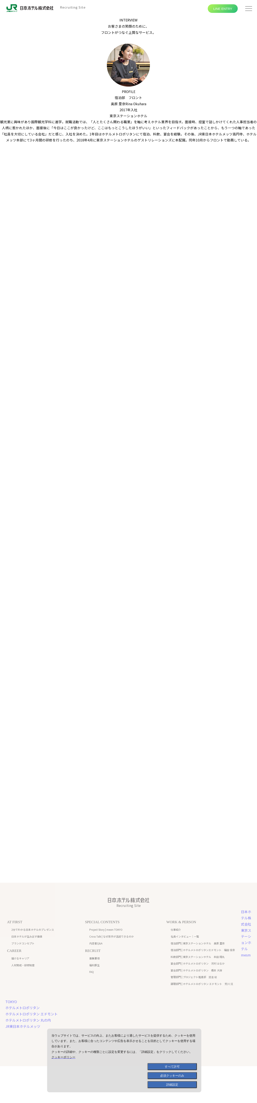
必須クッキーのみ (172, 1075)
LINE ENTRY (222, 9)
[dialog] (124, 1060)
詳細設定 (172, 1084)
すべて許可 (172, 1066)
